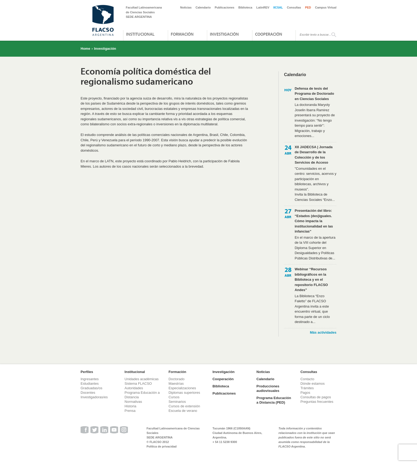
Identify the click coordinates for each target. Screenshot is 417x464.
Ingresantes (90, 379)
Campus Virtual (326, 7)
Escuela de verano (183, 411)
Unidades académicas (141, 379)
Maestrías (176, 384)
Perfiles (87, 372)
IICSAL (278, 7)
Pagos (305, 393)
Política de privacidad (162, 446)
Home (85, 49)
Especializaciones (182, 388)
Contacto (307, 379)
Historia (130, 406)
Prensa (129, 411)
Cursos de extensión (184, 406)
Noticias (186, 7)
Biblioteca (245, 7)
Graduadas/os (91, 388)
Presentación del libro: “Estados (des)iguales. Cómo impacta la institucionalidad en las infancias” (314, 221)
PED (308, 7)
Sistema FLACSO (138, 384)
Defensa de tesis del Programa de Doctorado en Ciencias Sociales (314, 93)
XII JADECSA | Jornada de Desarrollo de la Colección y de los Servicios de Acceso (314, 155)
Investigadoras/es (94, 397)
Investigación (224, 34)
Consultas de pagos (316, 397)
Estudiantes (90, 384)
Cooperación (268, 34)
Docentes (88, 393)
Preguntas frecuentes (317, 402)
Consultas (294, 7)
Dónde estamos (313, 384)
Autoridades (133, 388)
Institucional (140, 34)
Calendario (203, 7)
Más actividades (323, 332)
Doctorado (177, 379)
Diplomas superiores (184, 393)
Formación (182, 34)
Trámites (307, 388)
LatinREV (262, 7)
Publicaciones (224, 7)
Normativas (133, 402)
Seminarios (177, 402)
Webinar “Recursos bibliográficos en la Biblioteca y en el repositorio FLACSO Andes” (311, 279)
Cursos (174, 397)
